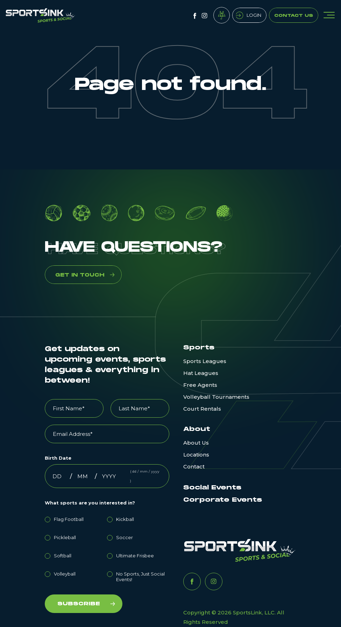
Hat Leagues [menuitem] (200, 373)
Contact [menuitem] (194, 466)
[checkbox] (107, 548)
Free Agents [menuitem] (200, 385)
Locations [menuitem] (196, 454)
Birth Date (58, 458)
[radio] (76, 518)
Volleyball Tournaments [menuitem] (216, 396)
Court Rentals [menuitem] (202, 408)
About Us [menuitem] (196, 442)
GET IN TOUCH (79, 275)
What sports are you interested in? (90, 503)
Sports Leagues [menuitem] (204, 361)
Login (254, 15)
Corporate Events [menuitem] (222, 499)
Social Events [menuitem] (212, 487)
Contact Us (293, 15)
